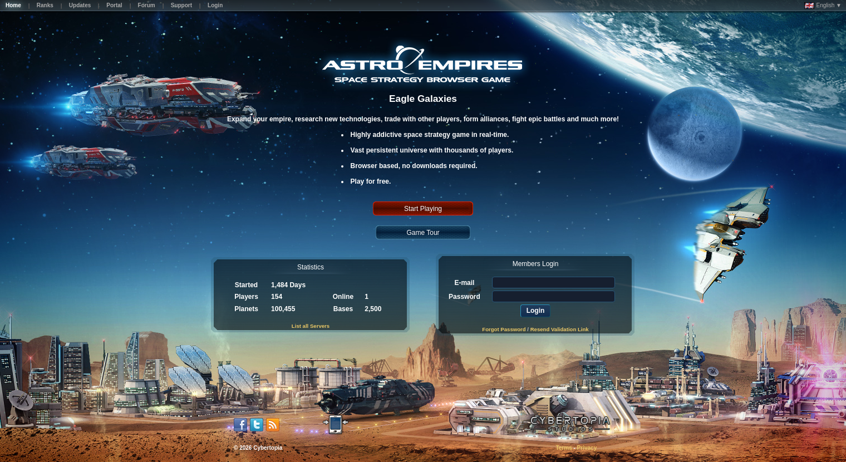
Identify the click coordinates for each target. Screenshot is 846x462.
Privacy (587, 448)
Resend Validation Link (559, 329)
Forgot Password (503, 329)
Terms (563, 448)
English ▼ (823, 5)
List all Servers (310, 326)
